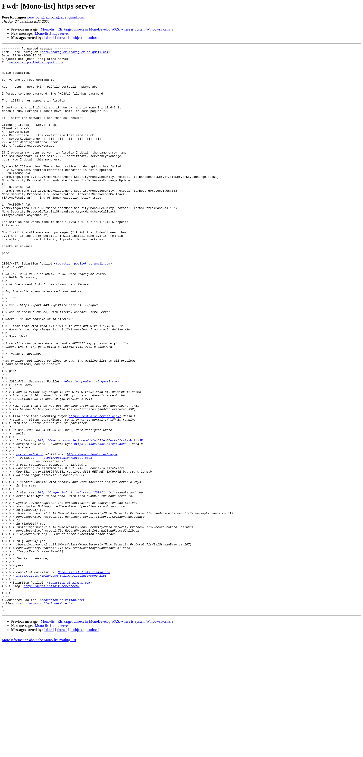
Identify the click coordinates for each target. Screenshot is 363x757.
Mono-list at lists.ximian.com (84, 677)
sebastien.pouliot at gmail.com (36, 66)
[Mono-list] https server (51, 33)
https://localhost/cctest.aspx (100, 523)
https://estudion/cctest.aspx (92, 536)
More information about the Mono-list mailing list (39, 753)
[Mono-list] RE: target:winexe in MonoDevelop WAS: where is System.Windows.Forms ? (106, 29)
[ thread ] (62, 38)
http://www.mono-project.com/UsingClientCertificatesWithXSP (90, 519)
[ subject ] (77, 38)
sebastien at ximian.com (69, 690)
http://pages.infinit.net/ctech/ (52, 694)
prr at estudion (29, 536)
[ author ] (92, 38)
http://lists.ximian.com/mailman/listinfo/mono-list (61, 682)
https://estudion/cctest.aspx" (95, 490)
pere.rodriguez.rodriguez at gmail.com (55, 17)
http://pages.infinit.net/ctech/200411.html (76, 582)
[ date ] (49, 38)
